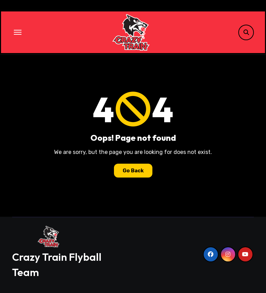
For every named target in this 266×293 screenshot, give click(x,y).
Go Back (133, 170)
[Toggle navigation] (17, 32)
